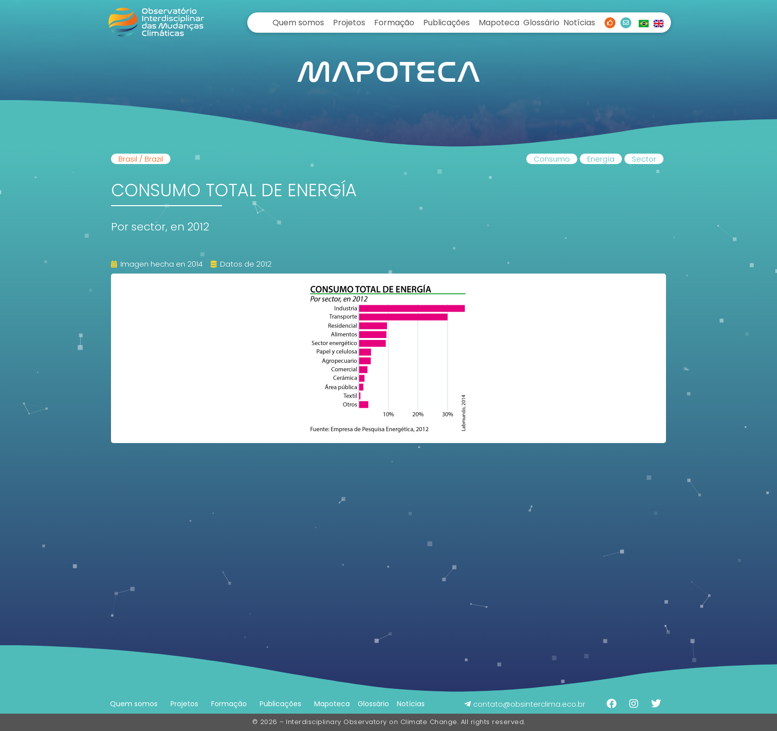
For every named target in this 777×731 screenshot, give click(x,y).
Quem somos (298, 22)
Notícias (579, 22)
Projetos (349, 22)
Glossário (541, 22)
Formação (394, 22)
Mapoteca (499, 22)
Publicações (446, 22)
